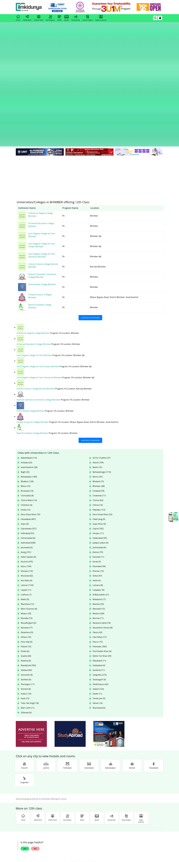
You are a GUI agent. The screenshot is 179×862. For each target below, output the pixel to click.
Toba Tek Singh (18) (30, 607)
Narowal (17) (26, 531)
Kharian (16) (98, 475)
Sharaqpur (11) (28, 588)
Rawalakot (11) (99, 564)
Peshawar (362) (100, 550)
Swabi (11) (97, 597)
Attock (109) (98, 366)
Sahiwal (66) (26, 574)
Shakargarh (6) (99, 583)
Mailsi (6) (25, 503)
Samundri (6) (27, 578)
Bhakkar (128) (27, 385)
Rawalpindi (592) (28, 569)
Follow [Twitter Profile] (89, 805)
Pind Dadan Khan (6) (102, 555)
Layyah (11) (26, 493)
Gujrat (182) (98, 432)
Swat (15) (25, 602)
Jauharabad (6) (99, 451)
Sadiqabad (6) (99, 569)
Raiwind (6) (26, 564)
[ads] (31, 638)
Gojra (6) (25, 427)
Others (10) (26, 541)
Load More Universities (90, 222)
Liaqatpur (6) (98, 493)
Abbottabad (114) (29, 361)
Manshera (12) (27, 508)
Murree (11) (98, 522)
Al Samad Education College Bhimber (34, 248)
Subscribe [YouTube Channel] (60, 805)
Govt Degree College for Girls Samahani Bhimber (39, 282)
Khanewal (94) (99, 470)
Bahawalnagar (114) (102, 376)
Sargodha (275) (100, 578)
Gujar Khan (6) (99, 427)
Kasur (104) (26, 470)
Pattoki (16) (26, 550)
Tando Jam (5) (99, 602)
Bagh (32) (25, 376)
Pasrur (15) (98, 545)
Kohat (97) (97, 479)
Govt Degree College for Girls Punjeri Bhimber (38, 270)
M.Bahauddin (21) (101, 498)
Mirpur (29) (26, 517)
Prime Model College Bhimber (31, 315)
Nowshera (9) (27, 536)
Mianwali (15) (99, 512)
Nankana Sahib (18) (102, 526)
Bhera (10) (25, 390)
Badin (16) (97, 371)
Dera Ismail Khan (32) (102, 418)
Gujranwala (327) (28, 432)
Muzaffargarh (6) (28, 526)
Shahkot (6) (26, 583)
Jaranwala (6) (27, 451)
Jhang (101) (26, 456)
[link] (58, 7)
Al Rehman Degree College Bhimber (33, 237)
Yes (24, 752)
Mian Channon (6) (29, 512)
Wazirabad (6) (99, 611)
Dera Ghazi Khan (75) (30, 418)
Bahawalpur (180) (29, 380)
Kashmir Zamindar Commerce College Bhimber (39, 304)
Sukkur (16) (26, 597)
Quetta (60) (26, 559)
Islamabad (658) (28, 446)
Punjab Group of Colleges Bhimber (33, 326)
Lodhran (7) (26, 498)
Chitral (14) (98, 409)
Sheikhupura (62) (100, 588)
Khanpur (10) (27, 475)
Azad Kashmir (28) (29, 371)
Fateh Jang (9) (99, 423)
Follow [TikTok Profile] (148, 805)
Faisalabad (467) (28, 423)
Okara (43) (97, 536)
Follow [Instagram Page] (119, 805)
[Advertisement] (89, 79)
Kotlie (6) (97, 484)
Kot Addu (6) (26, 484)
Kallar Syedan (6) (28, 460)
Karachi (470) (27, 465)
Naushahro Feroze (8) (102, 531)
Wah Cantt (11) (27, 611)
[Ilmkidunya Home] (29, 7)
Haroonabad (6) (28, 442)
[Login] (160, 18)
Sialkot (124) (98, 593)
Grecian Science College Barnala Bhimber (36, 293)
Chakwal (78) (98, 394)
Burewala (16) (27, 394)
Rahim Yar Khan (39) (102, 559)
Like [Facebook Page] (30, 805)
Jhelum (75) (98, 456)
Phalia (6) (25, 555)
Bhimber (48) (99, 390)
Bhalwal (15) (98, 385)
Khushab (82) (27, 479)
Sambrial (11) (99, 574)
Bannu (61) (98, 380)
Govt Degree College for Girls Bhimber (34, 259)
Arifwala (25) (26, 366)
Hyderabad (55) (100, 442)
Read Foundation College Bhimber (33, 337)
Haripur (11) (98, 437)
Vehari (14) (98, 607)
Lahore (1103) (27, 489)
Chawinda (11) (99, 399)
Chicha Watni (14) (29, 404)
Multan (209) (98, 517)
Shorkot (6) (26, 593)
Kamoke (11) (98, 460)
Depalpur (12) (99, 413)
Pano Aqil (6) (26, 545)
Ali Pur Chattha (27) (101, 361)
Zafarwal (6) (26, 616)
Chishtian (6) (26, 409)
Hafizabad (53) (27, 437)
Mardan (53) (98, 508)
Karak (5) (97, 465)
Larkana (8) (98, 489)
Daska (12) (25, 413)
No (35, 752)
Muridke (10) (26, 522)
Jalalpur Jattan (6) (100, 446)
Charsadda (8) (27, 399)
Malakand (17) (99, 503)
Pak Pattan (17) (100, 541)
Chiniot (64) (98, 404)
